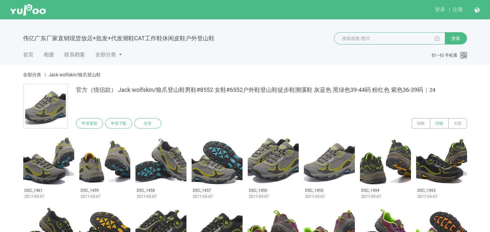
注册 (458, 9)
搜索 (455, 38)
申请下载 (118, 123)
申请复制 (89, 123)
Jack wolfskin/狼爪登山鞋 (75, 74)
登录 (440, 9)
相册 (49, 55)
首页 (28, 55)
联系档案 (75, 55)
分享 (148, 123)
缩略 (421, 123)
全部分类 (105, 55)
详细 (439, 123)
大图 (458, 123)
